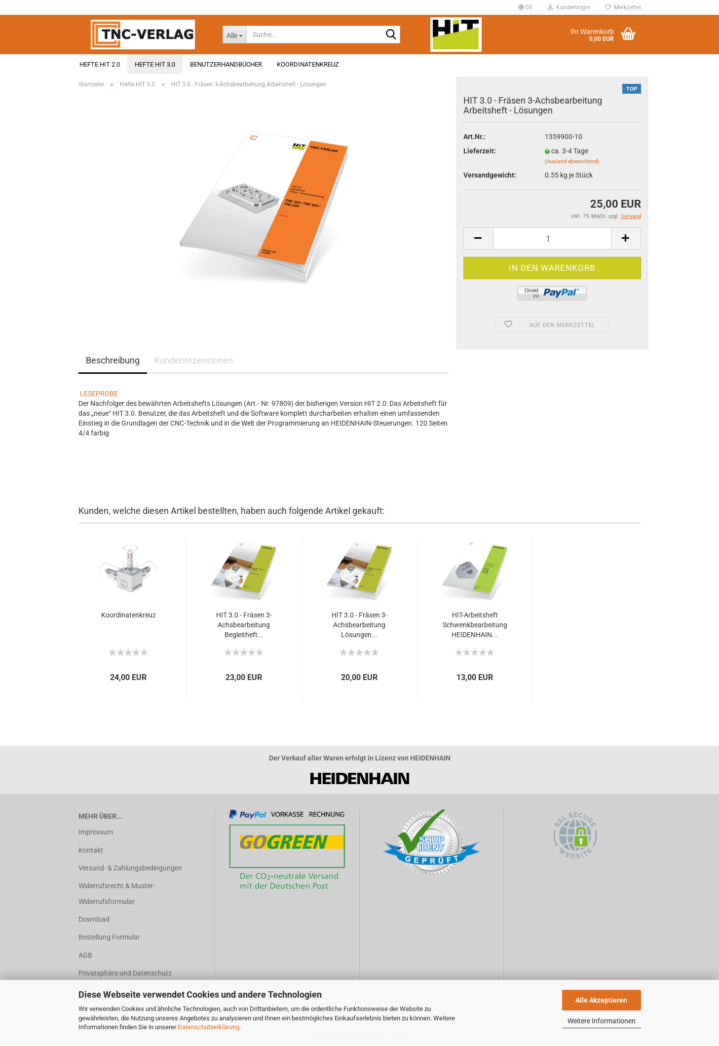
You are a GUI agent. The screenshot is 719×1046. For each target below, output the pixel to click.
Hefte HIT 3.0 (155, 64)
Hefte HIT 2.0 (99, 64)
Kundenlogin (569, 7)
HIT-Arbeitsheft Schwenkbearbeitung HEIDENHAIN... (475, 625)
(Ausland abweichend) (572, 161)
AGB (85, 955)
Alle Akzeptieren (601, 1000)
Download (94, 919)
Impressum (95, 832)
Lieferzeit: (479, 151)
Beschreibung (113, 360)
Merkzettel (623, 7)
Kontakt (90, 850)
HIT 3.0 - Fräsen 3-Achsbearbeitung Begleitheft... (244, 625)
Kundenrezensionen (193, 360)
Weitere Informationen (602, 1021)
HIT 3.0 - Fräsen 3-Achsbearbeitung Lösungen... (359, 625)
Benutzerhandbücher (226, 64)
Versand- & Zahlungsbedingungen (130, 868)
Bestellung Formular (109, 937)
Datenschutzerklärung (208, 1027)
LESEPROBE (99, 393)
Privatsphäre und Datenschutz (125, 973)
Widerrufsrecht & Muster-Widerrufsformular (116, 893)
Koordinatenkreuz (308, 64)
